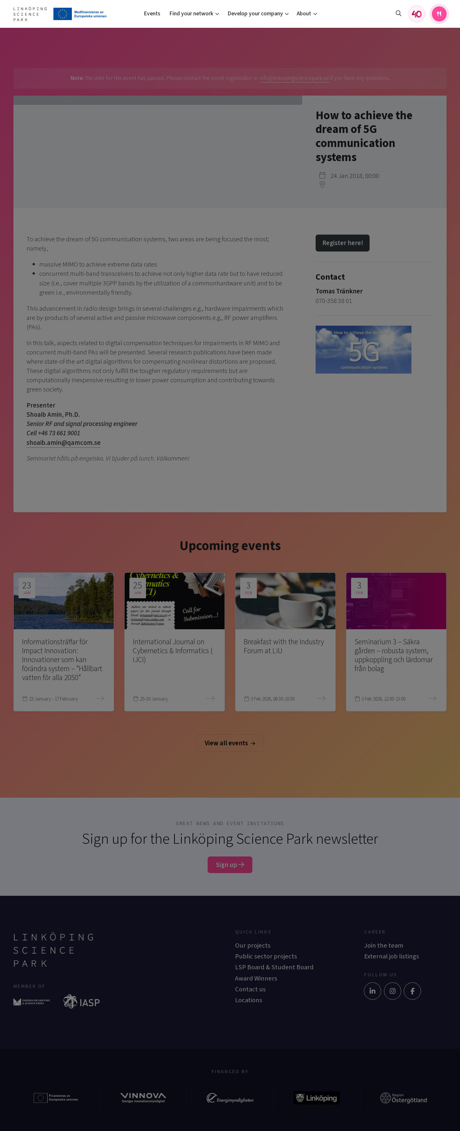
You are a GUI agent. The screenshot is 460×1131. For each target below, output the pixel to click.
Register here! (342, 243)
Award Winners (256, 978)
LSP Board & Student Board (274, 967)
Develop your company (255, 14)
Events (152, 14)
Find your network (191, 14)
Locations (248, 1000)
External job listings (391, 956)
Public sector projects (266, 956)
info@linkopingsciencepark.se (294, 78)
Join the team (383, 945)
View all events (230, 743)
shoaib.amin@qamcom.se (64, 442)
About (304, 14)
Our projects (253, 945)
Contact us (250, 989)
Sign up (230, 865)
